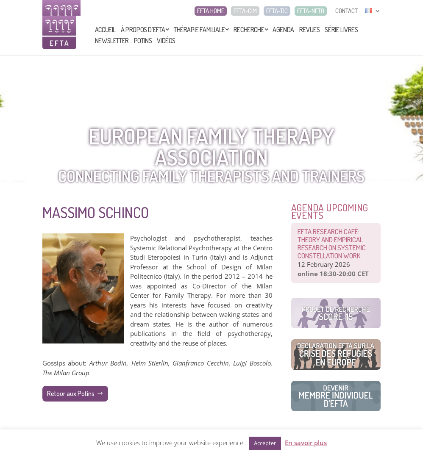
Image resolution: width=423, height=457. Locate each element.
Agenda (283, 29)
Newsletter (112, 40)
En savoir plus (306, 442)
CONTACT (346, 11)
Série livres (341, 29)
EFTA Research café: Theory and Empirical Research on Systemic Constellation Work (332, 243)
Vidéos (166, 40)
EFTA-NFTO (310, 11)
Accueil (105, 29)
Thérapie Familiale (199, 29)
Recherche (249, 29)
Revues (309, 29)
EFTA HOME (210, 11)
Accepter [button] (265, 443)
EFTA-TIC (277, 11)
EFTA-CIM (245, 11)
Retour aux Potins (71, 393)
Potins (143, 40)
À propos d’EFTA (143, 29)
